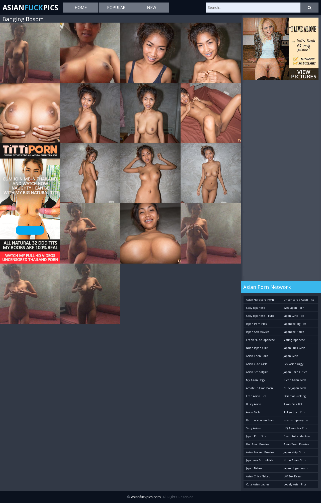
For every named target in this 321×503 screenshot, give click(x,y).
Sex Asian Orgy (293, 364)
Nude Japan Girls (257, 348)
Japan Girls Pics (294, 316)
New (151, 7)
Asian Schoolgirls (257, 372)
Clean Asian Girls (295, 380)
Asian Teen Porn (257, 356)
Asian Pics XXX (293, 404)
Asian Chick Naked (258, 476)
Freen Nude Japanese (260, 340)
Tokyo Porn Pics (294, 412)
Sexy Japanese (255, 307)
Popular (116, 7)
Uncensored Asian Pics (299, 299)
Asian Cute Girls (256, 364)
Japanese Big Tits (295, 324)
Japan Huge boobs (296, 468)
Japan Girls (291, 356)
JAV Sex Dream (293, 476)
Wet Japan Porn (294, 307)
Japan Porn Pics (256, 324)
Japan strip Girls (294, 452)
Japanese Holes (294, 332)
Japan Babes (254, 468)
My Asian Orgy (255, 380)
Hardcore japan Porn (260, 420)
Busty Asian (253, 404)
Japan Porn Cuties (295, 372)
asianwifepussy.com (297, 420)
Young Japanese (294, 340)
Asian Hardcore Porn (260, 299)
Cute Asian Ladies (257, 484)
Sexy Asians (253, 428)
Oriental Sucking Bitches (295, 397)
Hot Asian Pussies (257, 444)
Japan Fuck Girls (294, 348)
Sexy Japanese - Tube (260, 316)
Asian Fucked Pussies (260, 452)
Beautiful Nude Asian (297, 436)
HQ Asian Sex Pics (295, 428)
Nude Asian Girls (295, 460)
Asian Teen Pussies (296, 444)
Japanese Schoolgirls (259, 460)
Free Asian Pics (256, 396)
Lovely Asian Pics (295, 484)
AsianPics (30, 7)
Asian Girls (253, 412)
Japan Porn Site (256, 436)
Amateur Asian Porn (259, 388)
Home (81, 7)
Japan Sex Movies (257, 332)
